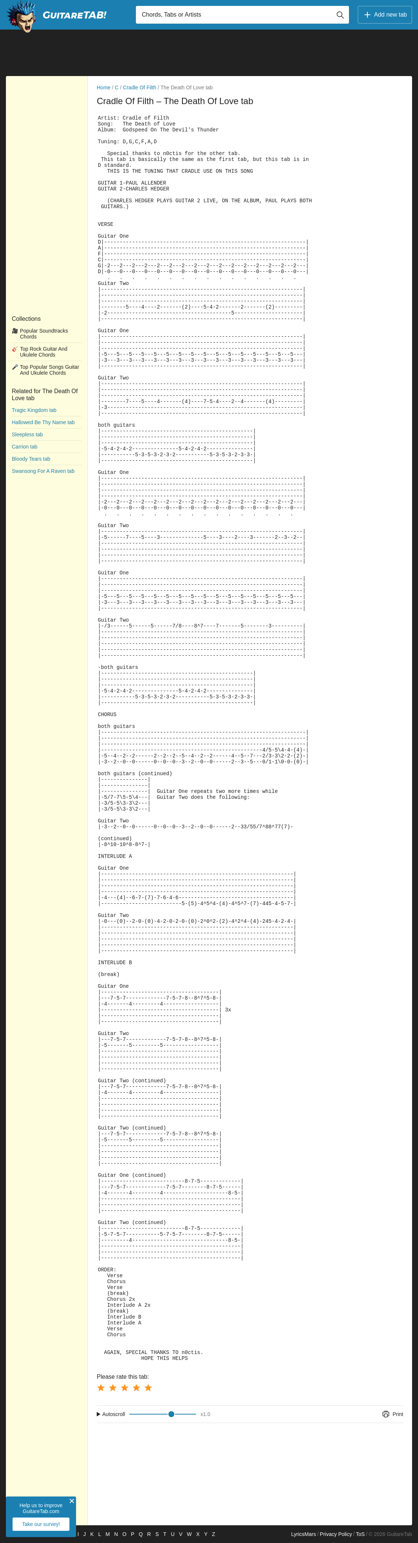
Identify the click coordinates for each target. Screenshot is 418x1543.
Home (103, 87)
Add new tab (385, 14)
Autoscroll (113, 1414)
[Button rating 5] (148, 1387)
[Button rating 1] (101, 1387)
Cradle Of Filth (139, 87)
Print (392, 1414)
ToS (360, 1534)
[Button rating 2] (113, 1387)
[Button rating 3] (124, 1387)
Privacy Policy (336, 1534)
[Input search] (242, 15)
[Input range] (162, 1414)
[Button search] (340, 15)
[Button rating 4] (136, 1387)
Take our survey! (41, 1524)
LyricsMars (303, 1534)
